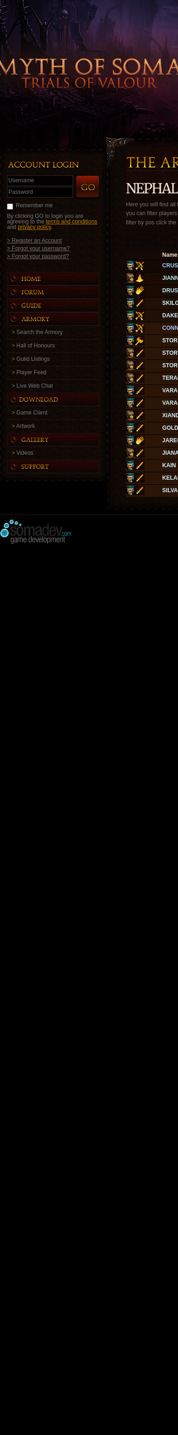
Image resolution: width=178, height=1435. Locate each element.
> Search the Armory (37, 332)
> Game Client (29, 412)
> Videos (22, 453)
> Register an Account (34, 240)
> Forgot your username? (38, 248)
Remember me (34, 205)
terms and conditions (71, 221)
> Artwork (23, 426)
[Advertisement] (89, 638)
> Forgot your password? (38, 256)
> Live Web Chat (32, 386)
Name (170, 255)
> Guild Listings (31, 359)
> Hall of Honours (33, 345)
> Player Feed (29, 372)
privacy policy (34, 227)
